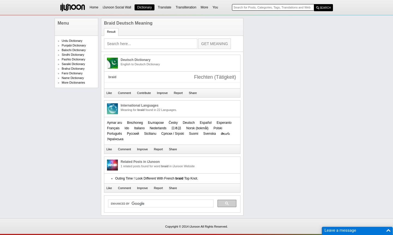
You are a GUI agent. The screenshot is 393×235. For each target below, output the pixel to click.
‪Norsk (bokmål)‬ (197, 128)
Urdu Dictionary (72, 40)
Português (114, 134)
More (204, 7)
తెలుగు (225, 134)
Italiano (139, 128)
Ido (126, 128)
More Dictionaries (73, 82)
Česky (173, 123)
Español (206, 123)
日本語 (176, 128)
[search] (160, 203)
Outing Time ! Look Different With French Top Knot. (156, 178)
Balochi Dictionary (74, 50)
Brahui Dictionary (73, 68)
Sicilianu (150, 134)
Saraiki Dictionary (73, 64)
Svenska (209, 134)
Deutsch (189, 123)
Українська (115, 139)
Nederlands (158, 128)
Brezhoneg (135, 123)
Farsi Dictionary (72, 73)
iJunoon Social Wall (117, 7)
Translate (164, 7)
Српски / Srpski (172, 134)
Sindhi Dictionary (73, 54)
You (215, 7)
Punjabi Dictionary (74, 45)
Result (111, 31)
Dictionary (144, 7)
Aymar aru (114, 123)
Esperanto (224, 123)
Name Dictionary (73, 78)
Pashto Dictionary (73, 59)
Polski (217, 128)
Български (156, 123)
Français (113, 128)
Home (94, 7)
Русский (133, 134)
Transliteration (186, 7)
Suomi (193, 134)
